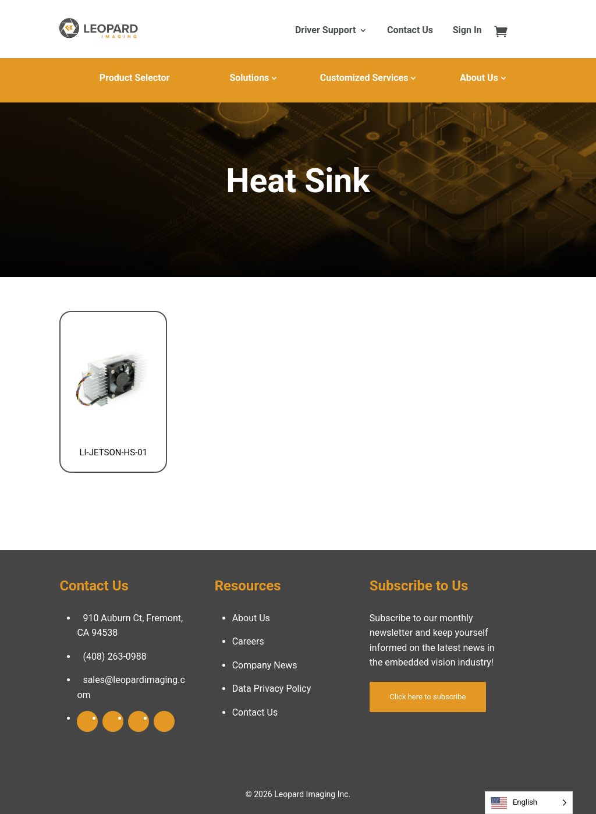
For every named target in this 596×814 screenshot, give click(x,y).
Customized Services (364, 77)
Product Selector (134, 77)
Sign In (467, 31)
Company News (264, 665)
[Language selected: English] (529, 802)
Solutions (249, 77)
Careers (248, 641)
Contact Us (410, 31)
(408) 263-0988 (114, 656)
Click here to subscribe (427, 696)
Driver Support (325, 31)
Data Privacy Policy (271, 688)
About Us (479, 77)
